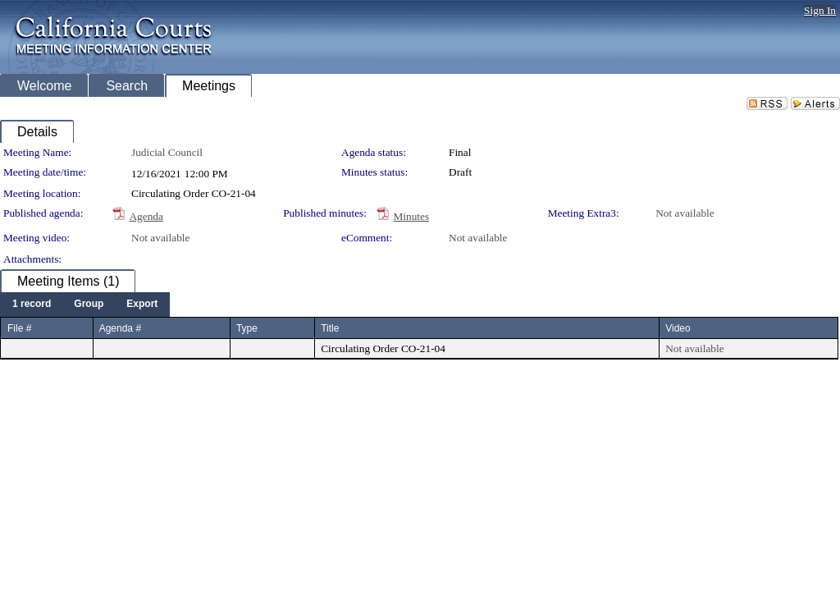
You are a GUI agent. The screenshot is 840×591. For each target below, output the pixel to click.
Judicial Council (167, 152)
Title (330, 328)
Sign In (820, 10)
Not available (684, 213)
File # (19, 328)
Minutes (411, 216)
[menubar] (85, 304)
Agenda (145, 216)
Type (247, 328)
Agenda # (120, 328)
